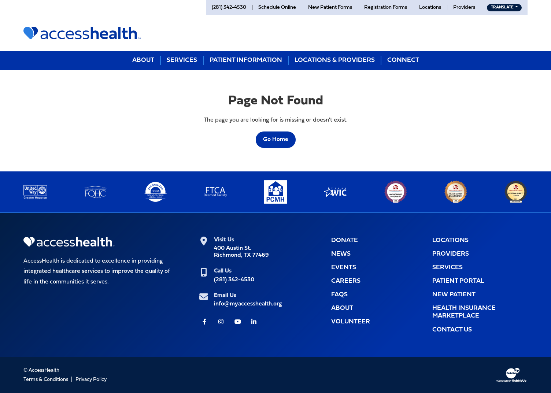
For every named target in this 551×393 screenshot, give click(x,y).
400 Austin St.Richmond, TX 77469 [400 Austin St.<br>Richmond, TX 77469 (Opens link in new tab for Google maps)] (241, 251)
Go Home (275, 139)
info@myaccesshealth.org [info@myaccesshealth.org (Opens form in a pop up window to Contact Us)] (248, 304)
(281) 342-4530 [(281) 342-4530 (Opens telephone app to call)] (234, 280)
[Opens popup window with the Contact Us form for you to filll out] (480, 330)
